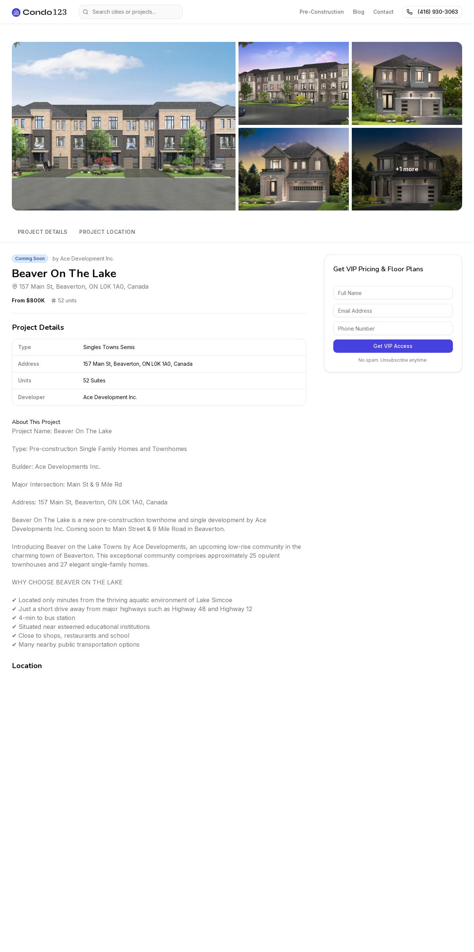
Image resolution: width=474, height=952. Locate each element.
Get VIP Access (393, 346)
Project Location (107, 232)
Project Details (42, 232)
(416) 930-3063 (432, 12)
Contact (383, 12)
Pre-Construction (322, 12)
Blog (358, 12)
